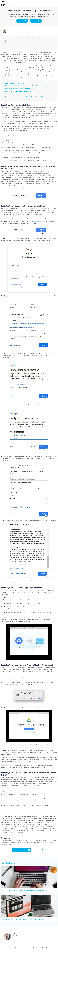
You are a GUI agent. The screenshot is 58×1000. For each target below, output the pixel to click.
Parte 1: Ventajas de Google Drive (14, 83)
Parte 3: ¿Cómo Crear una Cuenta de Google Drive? (19, 88)
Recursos (7, 947)
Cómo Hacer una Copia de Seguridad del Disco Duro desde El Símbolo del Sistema (23, 919)
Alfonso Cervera (11, 30)
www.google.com (37, 221)
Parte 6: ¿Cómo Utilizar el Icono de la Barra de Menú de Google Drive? (24, 97)
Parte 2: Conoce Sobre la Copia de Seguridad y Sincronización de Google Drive (27, 86)
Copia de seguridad (26, 32)
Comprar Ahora (40, 850)
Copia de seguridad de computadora (18, 947)
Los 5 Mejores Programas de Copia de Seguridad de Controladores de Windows (23, 890)
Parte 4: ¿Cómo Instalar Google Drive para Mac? (18, 91)
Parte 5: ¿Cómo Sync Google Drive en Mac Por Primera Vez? (22, 94)
